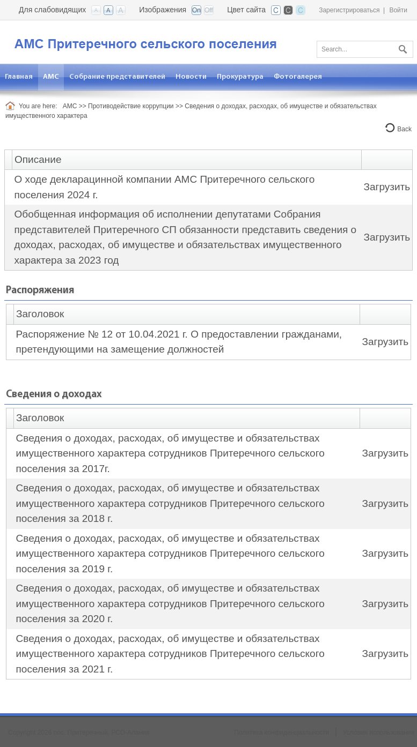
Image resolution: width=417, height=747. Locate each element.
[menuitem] (51, 77)
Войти (398, 10)
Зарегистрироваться (349, 10)
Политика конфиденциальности (281, 732)
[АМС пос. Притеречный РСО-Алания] (164, 41)
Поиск (401, 47)
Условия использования (378, 732)
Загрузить (386, 186)
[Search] (365, 49)
